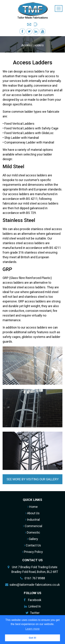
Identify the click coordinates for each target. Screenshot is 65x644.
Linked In (35, 606)
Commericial (32, 526)
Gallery (32, 539)
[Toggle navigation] (58, 8)
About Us (32, 513)
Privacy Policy (32, 552)
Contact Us (32, 545)
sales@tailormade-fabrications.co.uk (35, 584)
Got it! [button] (32, 637)
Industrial (32, 519)
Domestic (32, 532)
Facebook (34, 600)
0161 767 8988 (35, 578)
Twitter (35, 613)
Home (32, 507)
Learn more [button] (32, 628)
